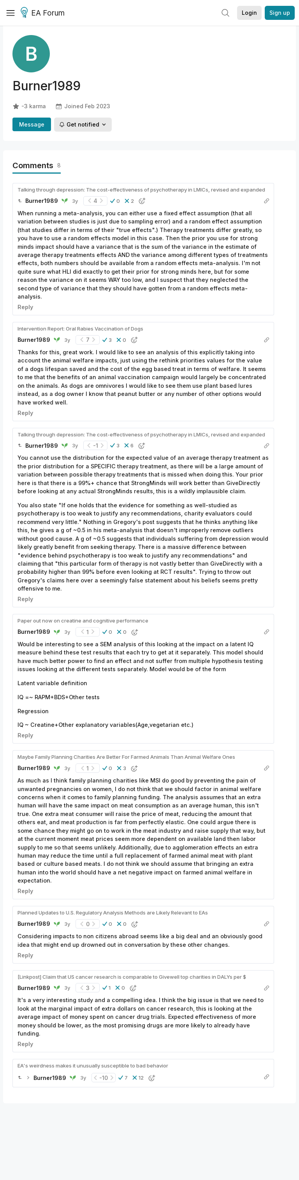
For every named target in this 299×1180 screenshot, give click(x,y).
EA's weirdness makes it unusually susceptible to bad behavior (93, 1065)
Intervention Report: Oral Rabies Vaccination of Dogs (80, 328)
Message (31, 124)
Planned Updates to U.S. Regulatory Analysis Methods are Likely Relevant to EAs (113, 912)
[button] (115, 201)
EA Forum (44, 13)
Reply (25, 307)
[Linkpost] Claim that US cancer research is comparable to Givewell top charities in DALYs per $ (132, 977)
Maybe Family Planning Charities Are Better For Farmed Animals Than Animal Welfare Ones (126, 757)
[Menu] (10, 13)
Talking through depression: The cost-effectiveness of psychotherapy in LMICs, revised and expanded (141, 189)
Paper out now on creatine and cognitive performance (83, 620)
